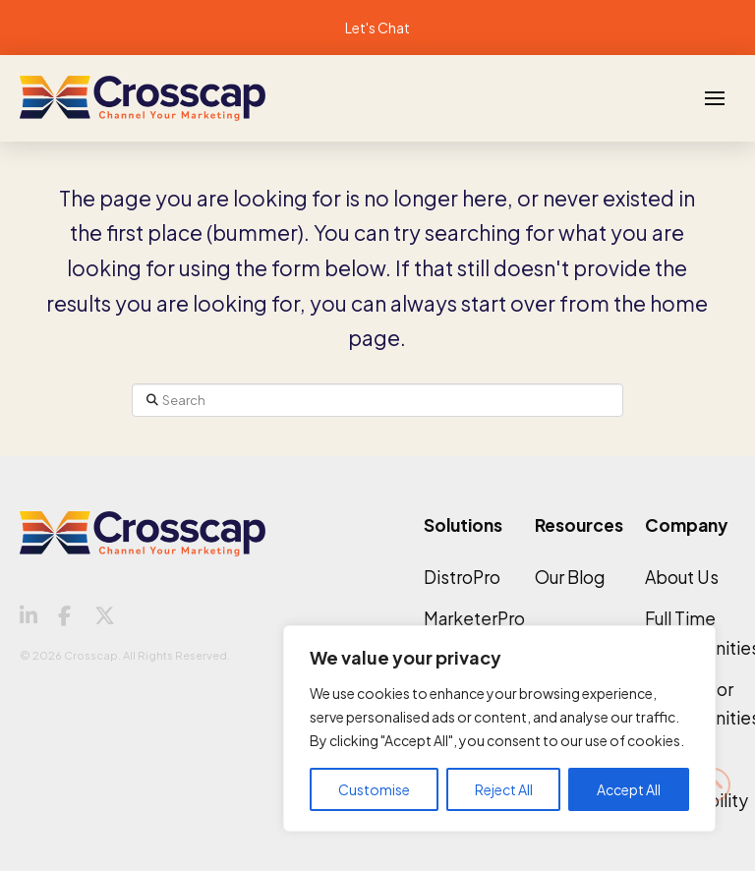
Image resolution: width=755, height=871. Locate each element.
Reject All (504, 789)
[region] (499, 728)
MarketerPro (474, 618)
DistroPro (462, 577)
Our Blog (570, 577)
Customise (374, 789)
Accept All (629, 789)
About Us (682, 577)
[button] (714, 98)
